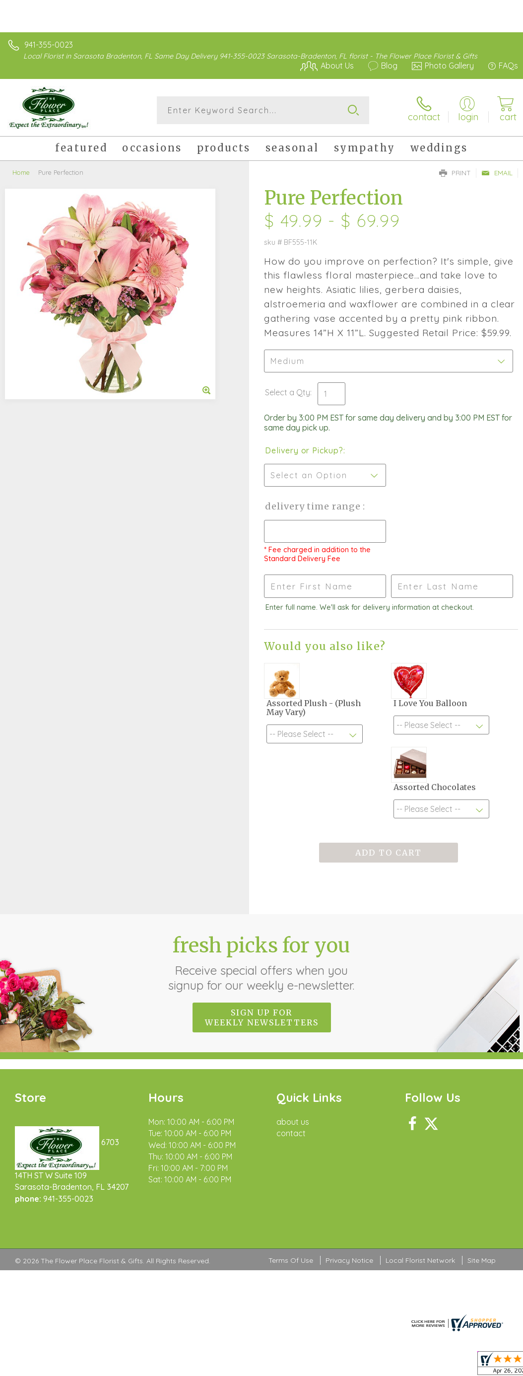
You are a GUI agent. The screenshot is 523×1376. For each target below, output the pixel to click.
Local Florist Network (420, 1260)
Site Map (481, 1260)
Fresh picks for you (262, 963)
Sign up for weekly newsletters (262, 1017)
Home (21, 172)
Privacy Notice (349, 1260)
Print (455, 172)
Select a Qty (287, 392)
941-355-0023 (48, 45)
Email (497, 172)
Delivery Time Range (314, 506)
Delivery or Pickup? (304, 450)
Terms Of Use (290, 1260)
